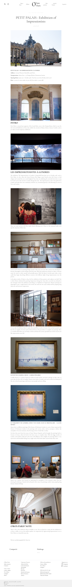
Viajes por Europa (44, 575)
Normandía (23, 567)
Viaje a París (21, 4)
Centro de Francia (25, 565)
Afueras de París (24, 564)
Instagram (65, 564)
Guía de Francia (54, 4)
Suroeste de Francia (25, 572)
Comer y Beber (7, 570)
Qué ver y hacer (40, 12)
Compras (6, 573)
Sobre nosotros (7, 564)
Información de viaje (45, 570)
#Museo (38, 552)
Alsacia (22, 575)
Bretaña (22, 569)
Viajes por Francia (25, 562)
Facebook (65, 566)
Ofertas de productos (45, 562)
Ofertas (27, 4)
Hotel (5, 575)
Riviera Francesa (24, 573)
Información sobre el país (45, 573)
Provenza (23, 570)
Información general (44, 572)
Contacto (6, 565)
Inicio (30, 12)
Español (64, 4)
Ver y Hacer (6, 572)
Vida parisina (45, 4)
